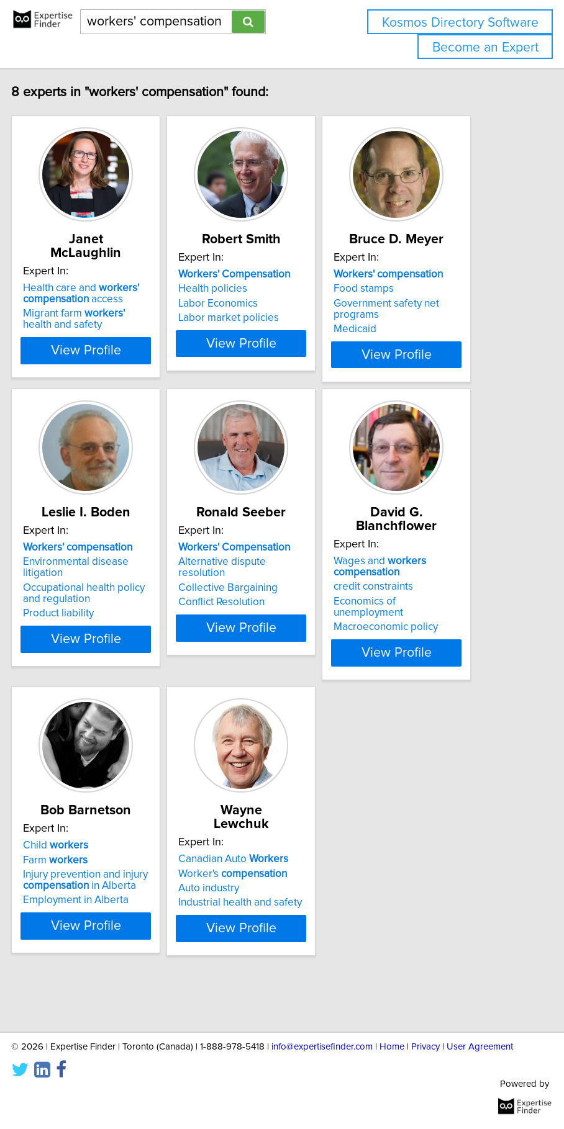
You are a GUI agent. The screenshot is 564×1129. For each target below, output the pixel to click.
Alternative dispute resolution (260, 606)
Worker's (270, 898)
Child (93, 883)
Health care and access (119, 293)
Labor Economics (256, 317)
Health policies (250, 302)
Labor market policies (266, 331)
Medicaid (392, 342)
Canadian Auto (271, 883)
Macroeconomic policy (423, 651)
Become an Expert (485, 47)
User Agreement (480, 1046)
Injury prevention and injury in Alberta (123, 918)
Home (392, 1046)
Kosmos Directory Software (460, 22)
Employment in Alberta (113, 938)
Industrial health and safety (278, 927)
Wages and (417, 591)
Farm (93, 898)
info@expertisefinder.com (322, 1046)
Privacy (425, 1046)
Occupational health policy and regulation (122, 632)
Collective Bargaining (266, 626)
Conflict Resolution (259, 640)
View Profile (124, 379)
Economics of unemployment (406, 632)
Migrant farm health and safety (112, 319)
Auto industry (246, 913)
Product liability (96, 651)
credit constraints (411, 611)
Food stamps (401, 302)
